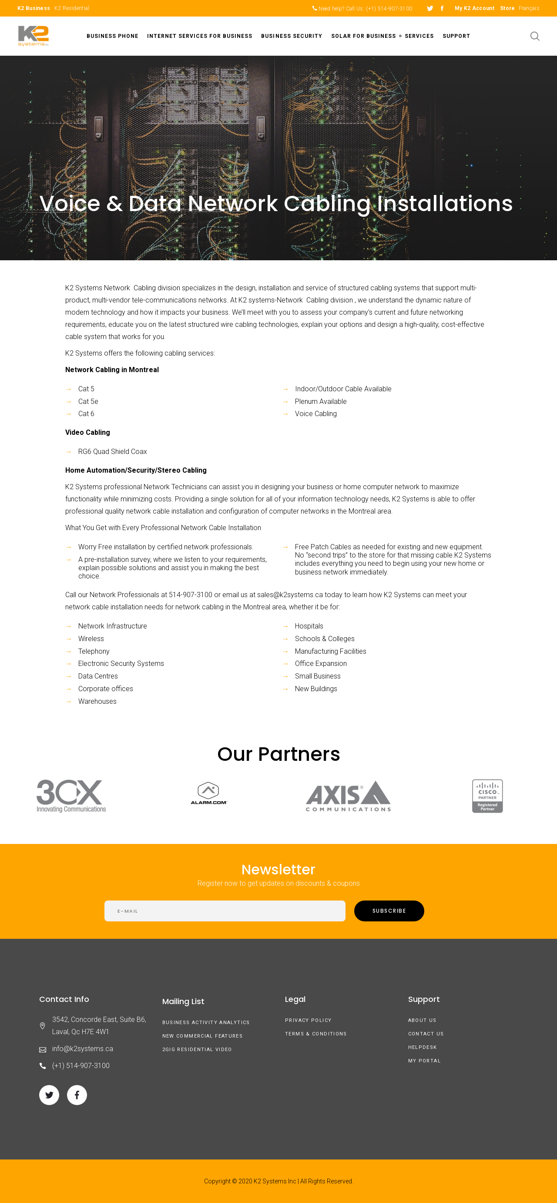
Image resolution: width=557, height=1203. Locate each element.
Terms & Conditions (316, 1034)
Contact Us (426, 1034)
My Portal (424, 1061)
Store (507, 8)
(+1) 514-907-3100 (389, 9)
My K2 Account (474, 8)
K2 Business (33, 8)
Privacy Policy (308, 1020)
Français (529, 8)
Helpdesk (422, 1047)
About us (422, 1020)
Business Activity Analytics (206, 1022)
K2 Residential (71, 8)
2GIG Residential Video (197, 1049)
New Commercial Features (202, 1036)
